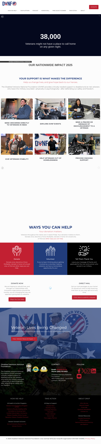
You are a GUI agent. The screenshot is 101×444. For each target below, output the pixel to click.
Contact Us (84, 411)
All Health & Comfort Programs (16, 403)
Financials (84, 407)
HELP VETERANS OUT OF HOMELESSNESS (50, 159)
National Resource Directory (84, 422)
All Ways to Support (50, 403)
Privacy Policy (90, 439)
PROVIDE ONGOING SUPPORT (84, 159)
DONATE (94, 7)
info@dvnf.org (61, 369)
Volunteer (50, 412)
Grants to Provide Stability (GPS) (17, 409)
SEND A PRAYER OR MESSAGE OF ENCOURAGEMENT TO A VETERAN (84, 125)
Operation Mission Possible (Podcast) (16, 417)
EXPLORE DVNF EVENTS (50, 124)
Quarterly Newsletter (84, 409)
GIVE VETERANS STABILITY (16, 159)
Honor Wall (50, 416)
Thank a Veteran (50, 414)
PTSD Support (84, 420)
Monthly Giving (50, 408)
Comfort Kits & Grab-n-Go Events (17, 413)
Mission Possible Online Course (17, 415)
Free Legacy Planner (50, 418)
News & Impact (84, 405)
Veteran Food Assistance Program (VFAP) (16, 406)
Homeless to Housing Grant (17, 411)
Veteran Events (17, 426)
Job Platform (84, 424)
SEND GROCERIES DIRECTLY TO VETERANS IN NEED (17, 124)
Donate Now (50, 405)
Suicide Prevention (84, 418)
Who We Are (84, 403)
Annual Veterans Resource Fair (16, 424)
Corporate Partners (50, 410)
